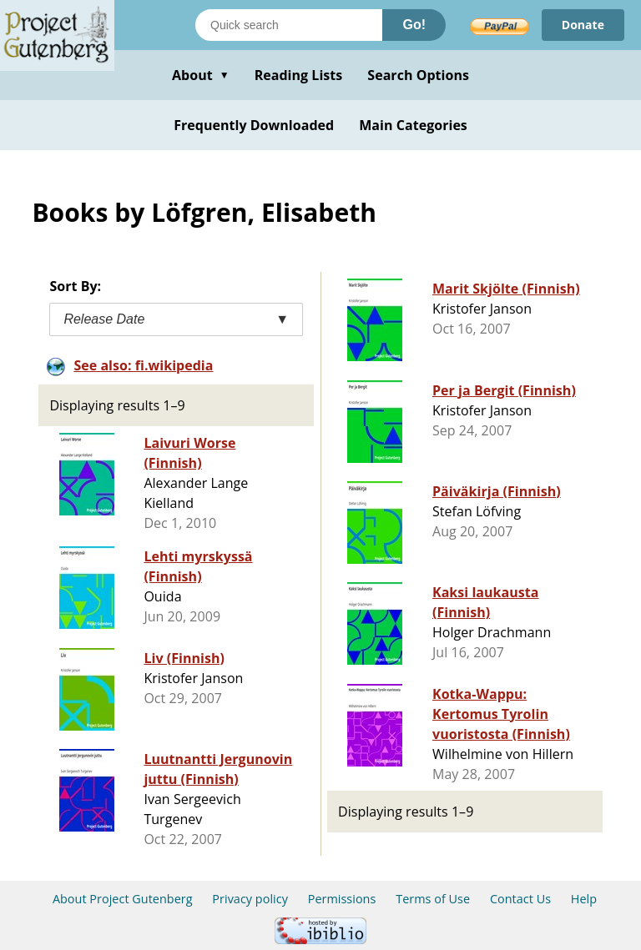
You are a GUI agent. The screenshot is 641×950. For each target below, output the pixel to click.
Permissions (342, 899)
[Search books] (288, 25)
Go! (414, 25)
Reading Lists (299, 75)
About (201, 75)
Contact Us (520, 899)
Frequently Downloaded (254, 125)
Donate (583, 25)
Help (584, 899)
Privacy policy (250, 899)
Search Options (418, 75)
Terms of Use (433, 899)
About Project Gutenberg (123, 899)
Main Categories (413, 125)
